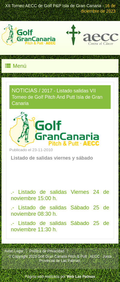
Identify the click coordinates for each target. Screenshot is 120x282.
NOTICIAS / (26, 91)
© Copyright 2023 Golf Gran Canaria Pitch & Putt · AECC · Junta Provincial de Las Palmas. (59, 258)
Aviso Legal (14, 251)
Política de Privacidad (46, 251)
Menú (15, 66)
